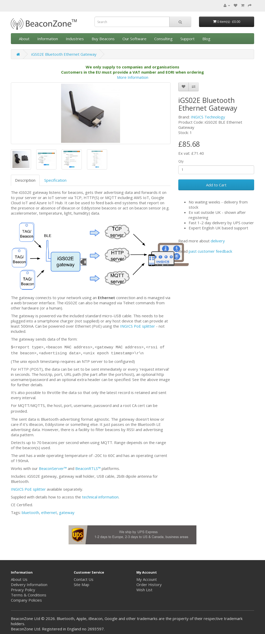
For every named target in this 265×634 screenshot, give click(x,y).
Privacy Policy (23, 589)
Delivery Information (29, 584)
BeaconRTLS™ (88, 468)
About (24, 38)
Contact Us (83, 579)
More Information (132, 77)
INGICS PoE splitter (137, 326)
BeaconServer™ (53, 468)
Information (47, 38)
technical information (100, 496)
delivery (218, 240)
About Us (19, 579)
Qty (180, 161)
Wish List (144, 589)
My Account (146, 579)
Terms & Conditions (28, 594)
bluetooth (30, 512)
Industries (75, 38)
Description (25, 180)
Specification (55, 180)
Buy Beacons (103, 38)
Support (187, 38)
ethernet (49, 512)
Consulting (163, 38)
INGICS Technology (208, 116)
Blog (206, 38)
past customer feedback (210, 251)
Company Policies (26, 600)
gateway (67, 512)
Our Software (134, 38)
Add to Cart (216, 184)
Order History (149, 584)
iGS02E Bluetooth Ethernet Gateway (64, 54)
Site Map (81, 584)
